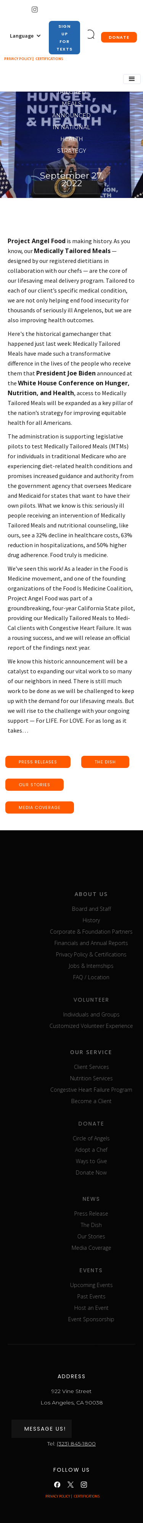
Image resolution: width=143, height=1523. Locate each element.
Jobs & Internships (107, 965)
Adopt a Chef (107, 1149)
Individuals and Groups (107, 1014)
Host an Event (107, 1307)
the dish (105, 762)
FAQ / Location (107, 977)
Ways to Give (107, 1161)
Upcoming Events (107, 1285)
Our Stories (107, 1236)
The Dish (106, 1225)
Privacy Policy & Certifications (107, 954)
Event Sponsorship (107, 1319)
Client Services (107, 1066)
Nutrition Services (107, 1078)
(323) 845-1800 (76, 1443)
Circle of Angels (106, 1138)
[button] (25, 35)
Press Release (107, 1213)
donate (119, 37)
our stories (34, 785)
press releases (38, 762)
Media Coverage (107, 1247)
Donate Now (107, 1172)
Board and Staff (107, 908)
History (107, 920)
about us (107, 894)
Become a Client (107, 1101)
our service (107, 1052)
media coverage (40, 807)
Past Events (107, 1296)
